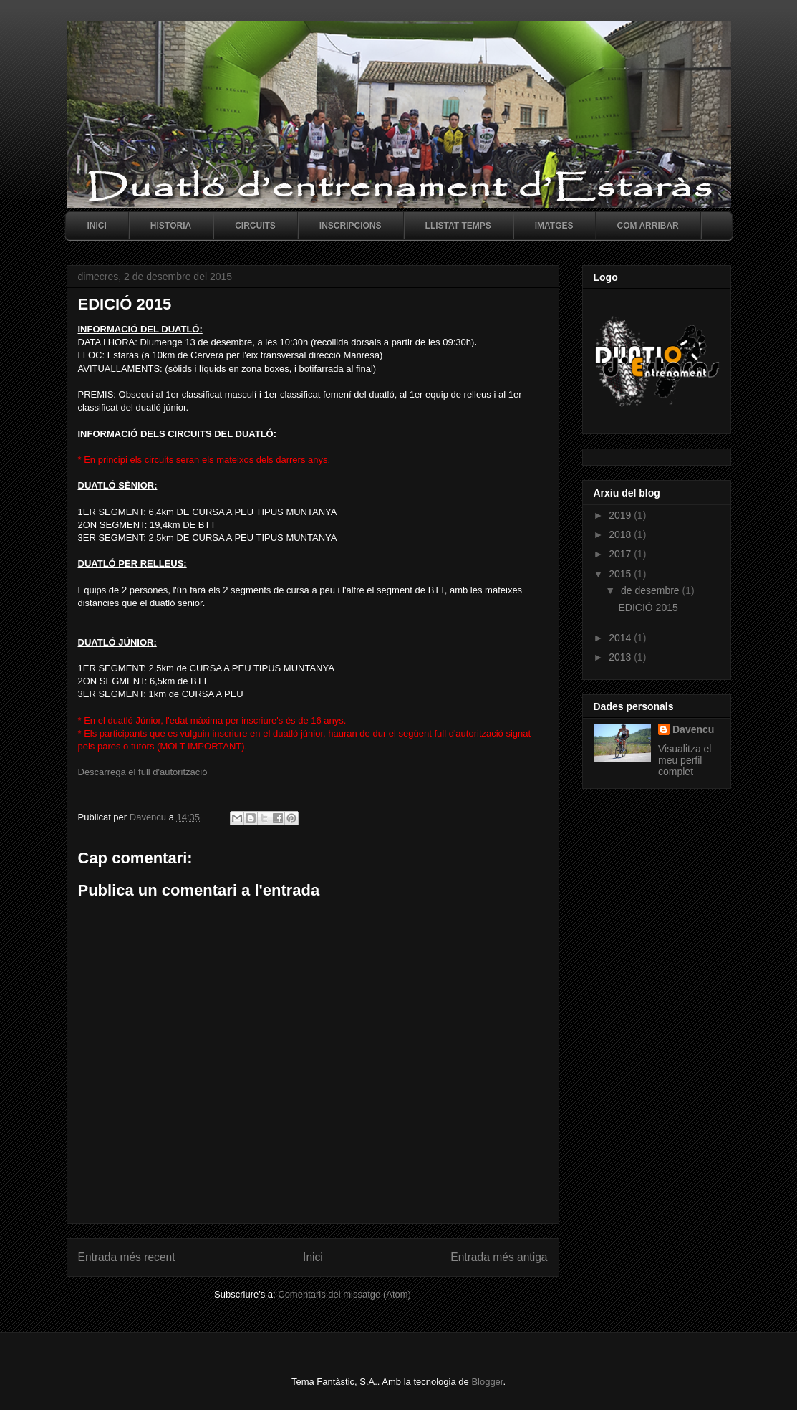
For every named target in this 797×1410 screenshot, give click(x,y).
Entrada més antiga (498, 1257)
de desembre (651, 590)
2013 (621, 657)
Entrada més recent (126, 1257)
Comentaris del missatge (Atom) (344, 1294)
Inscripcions (350, 226)
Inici (97, 226)
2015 (621, 574)
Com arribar (648, 226)
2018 (621, 534)
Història (170, 226)
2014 (621, 637)
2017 (621, 554)
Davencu (693, 729)
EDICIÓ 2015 (647, 607)
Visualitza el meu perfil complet (684, 760)
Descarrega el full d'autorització (143, 772)
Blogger (487, 1381)
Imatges (554, 226)
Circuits (255, 226)
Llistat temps (458, 226)
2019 (621, 515)
